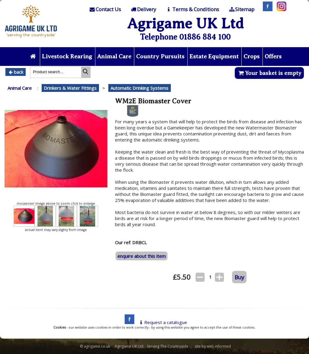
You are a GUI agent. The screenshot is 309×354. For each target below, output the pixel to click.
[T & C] (192, 9)
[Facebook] (266, 9)
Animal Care (114, 56)
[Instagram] (280, 9)
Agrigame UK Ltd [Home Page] (185, 23)
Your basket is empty (269, 73)
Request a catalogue (162, 322)
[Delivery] (143, 9)
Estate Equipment (214, 56)
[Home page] (31, 39)
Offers (273, 56)
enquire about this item (141, 256)
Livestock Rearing (67, 56)
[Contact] (104, 9)
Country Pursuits (160, 56)
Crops (252, 56)
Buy (239, 277)
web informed (219, 346)
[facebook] (128, 322)
